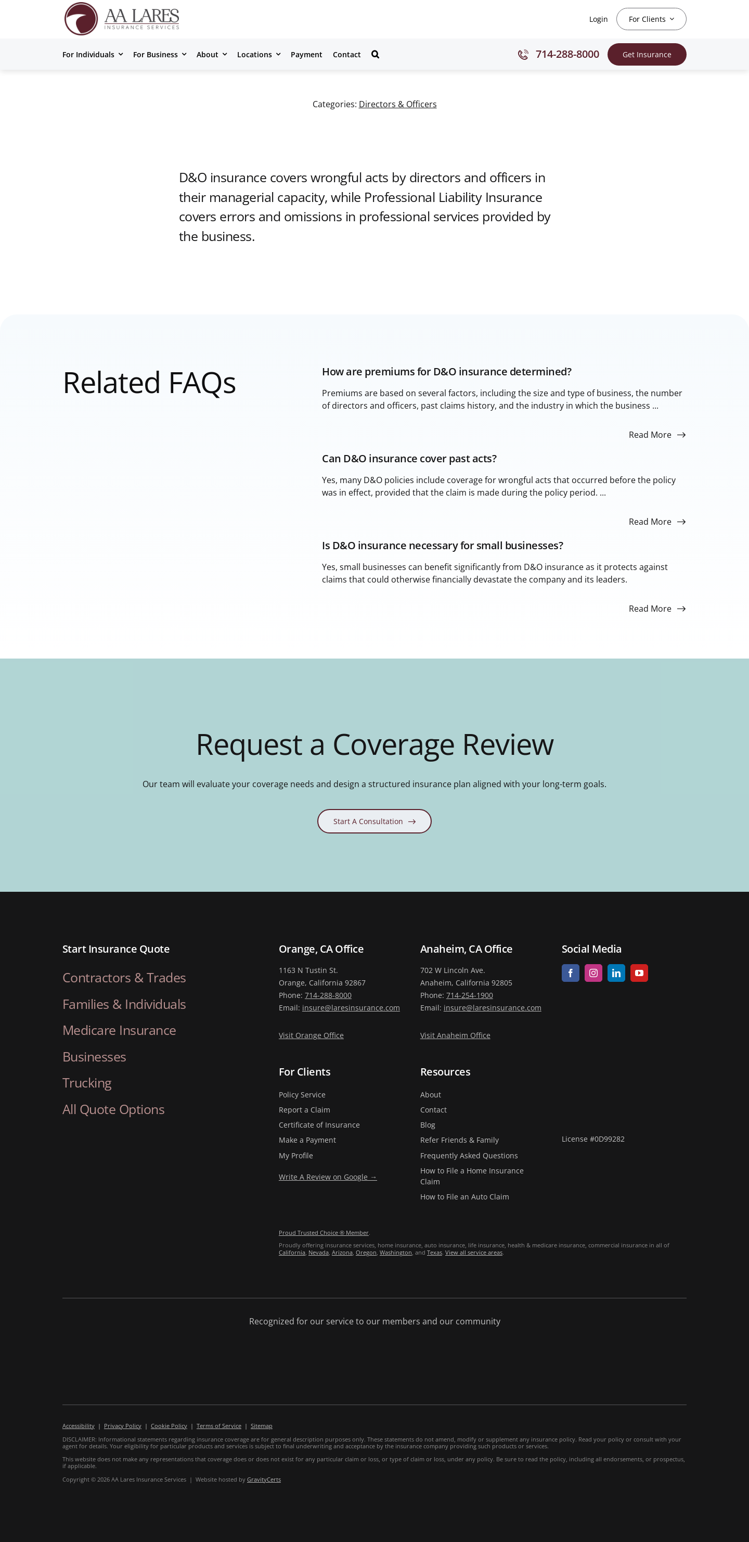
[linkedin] (616, 973)
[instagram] (593, 973)
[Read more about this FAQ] (657, 434)
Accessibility (78, 1426)
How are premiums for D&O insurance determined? (446, 371)
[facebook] (570, 973)
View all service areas (473, 1252)
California (292, 1252)
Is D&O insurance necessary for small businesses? (442, 545)
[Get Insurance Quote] (647, 54)
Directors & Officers (398, 104)
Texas (434, 1252)
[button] (375, 53)
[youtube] (639, 973)
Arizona (342, 1252)
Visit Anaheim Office (455, 1035)
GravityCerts (264, 1479)
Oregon (366, 1252)
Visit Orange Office (311, 1035)
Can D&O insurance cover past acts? (409, 458)
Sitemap (262, 1426)
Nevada (318, 1252)
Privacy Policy (122, 1426)
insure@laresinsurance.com (351, 1008)
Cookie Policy (169, 1426)
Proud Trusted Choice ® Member (324, 1232)
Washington (396, 1252)
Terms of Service (219, 1426)
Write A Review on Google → (328, 1177)
